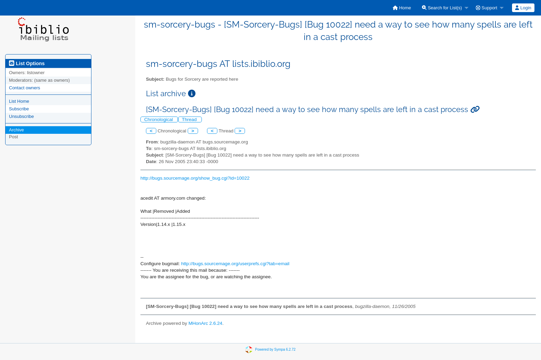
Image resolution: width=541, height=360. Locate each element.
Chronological (159, 119)
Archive (16, 129)
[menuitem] (401, 8)
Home (402, 7)
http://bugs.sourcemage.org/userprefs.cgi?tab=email (235, 263)
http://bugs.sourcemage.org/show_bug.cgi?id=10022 (194, 178)
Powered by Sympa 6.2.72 (275, 349)
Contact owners (24, 87)
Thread (190, 119)
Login (523, 7)
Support (486, 7)
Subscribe (19, 108)
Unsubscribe (21, 116)
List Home (19, 101)
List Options (27, 63)
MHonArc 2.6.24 (205, 323)
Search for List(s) (442, 7)
